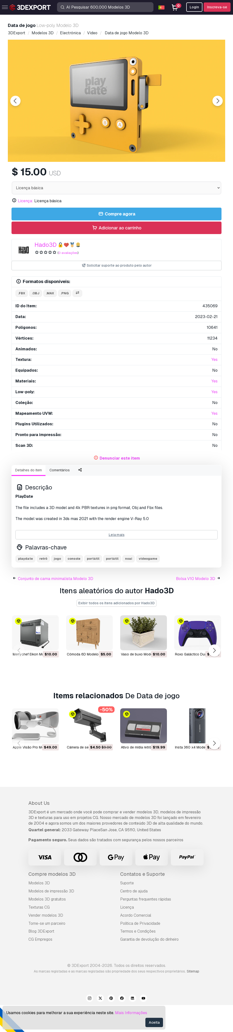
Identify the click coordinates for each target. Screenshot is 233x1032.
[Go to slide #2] (101, 175)
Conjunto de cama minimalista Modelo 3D (55, 605)
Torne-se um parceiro (46, 950)
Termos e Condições (138, 958)
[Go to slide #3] (132, 175)
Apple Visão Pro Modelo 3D (34, 774)
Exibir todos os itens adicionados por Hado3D (116, 630)
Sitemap (193, 998)
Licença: (25, 227)
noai (128, 585)
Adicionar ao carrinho (116, 255)
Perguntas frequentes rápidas (145, 926)
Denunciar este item (120, 485)
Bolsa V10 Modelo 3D (195, 605)
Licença (127, 934)
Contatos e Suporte (142, 901)
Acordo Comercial (135, 942)
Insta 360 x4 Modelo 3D (194, 774)
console (74, 585)
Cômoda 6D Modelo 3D (85, 681)
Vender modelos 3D (45, 942)
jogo (57, 585)
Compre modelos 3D (52, 901)
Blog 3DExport (41, 958)
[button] (214, 677)
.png (65, 320)
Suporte (127, 910)
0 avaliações (68, 280)
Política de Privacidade (140, 950)
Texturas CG (39, 934)
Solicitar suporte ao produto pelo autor (116, 292)
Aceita (154, 1022)
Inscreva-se (217, 7)
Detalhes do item (28, 497)
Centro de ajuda (134, 918)
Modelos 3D (39, 910)
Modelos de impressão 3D (51, 918)
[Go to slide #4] (163, 175)
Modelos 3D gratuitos (47, 926)
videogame (148, 585)
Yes (214, 386)
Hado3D (46, 271)
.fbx (21, 320)
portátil (93, 585)
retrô (43, 585)
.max (50, 320)
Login (194, 7)
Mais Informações (131, 1012)
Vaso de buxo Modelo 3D (141, 681)
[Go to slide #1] (69, 175)
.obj (35, 320)
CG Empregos (40, 966)
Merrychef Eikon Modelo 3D (34, 681)
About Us (39, 830)
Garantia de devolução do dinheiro (149, 966)
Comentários (59, 497)
